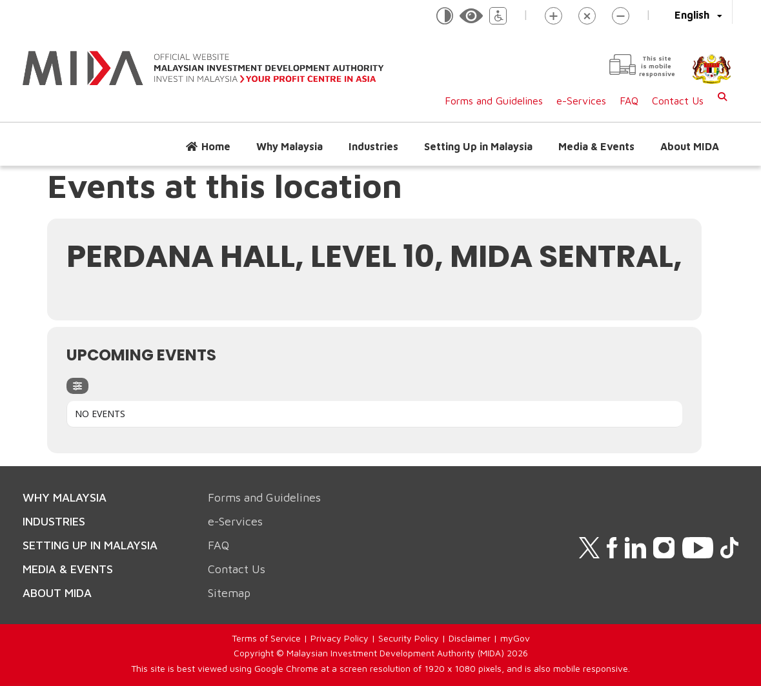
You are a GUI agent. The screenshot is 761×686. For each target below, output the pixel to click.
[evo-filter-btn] (77, 386)
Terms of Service (266, 637)
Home (215, 146)
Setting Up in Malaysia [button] (478, 146)
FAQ (629, 100)
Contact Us (678, 100)
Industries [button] (373, 146)
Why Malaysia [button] (289, 146)
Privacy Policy (339, 637)
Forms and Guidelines (494, 100)
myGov (515, 637)
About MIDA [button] (689, 146)
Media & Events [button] (596, 146)
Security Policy (408, 637)
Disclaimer (470, 637)
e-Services (581, 100)
